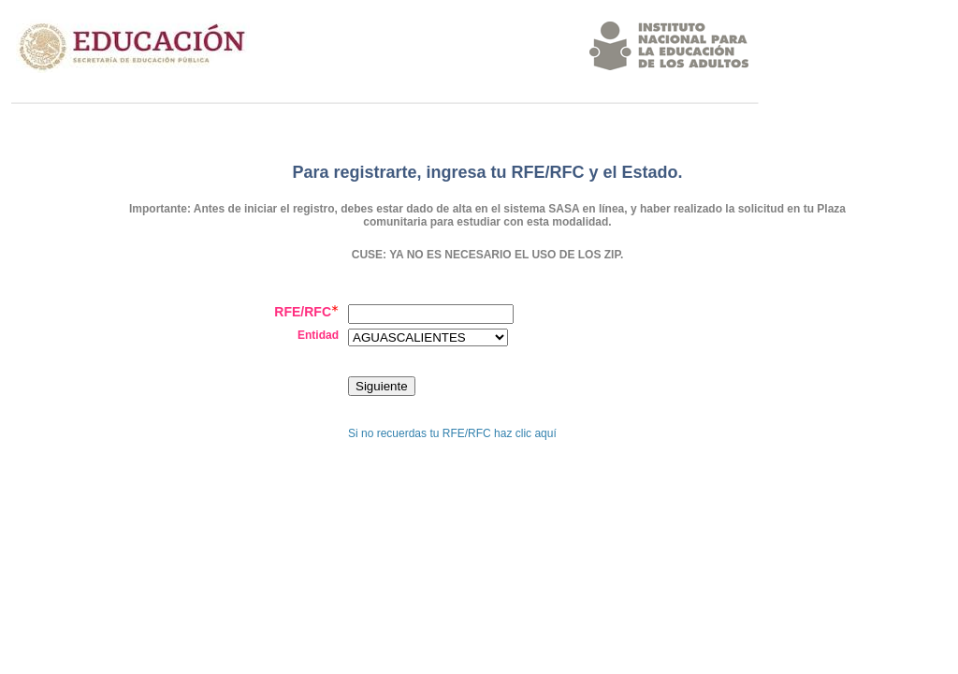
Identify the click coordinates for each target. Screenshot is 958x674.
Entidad (318, 335)
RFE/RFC (306, 311)
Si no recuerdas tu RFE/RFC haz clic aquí (452, 433)
